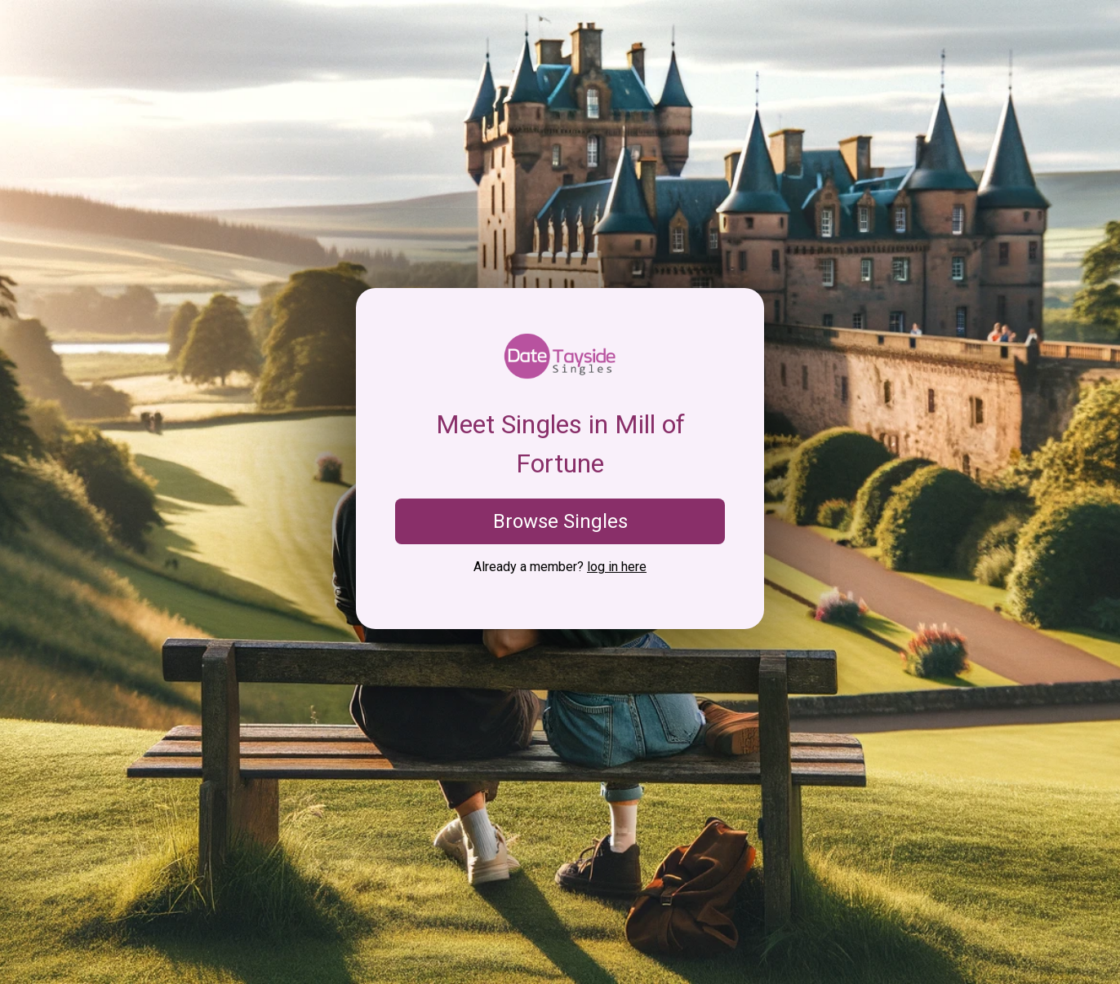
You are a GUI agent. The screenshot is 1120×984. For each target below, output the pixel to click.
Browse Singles (560, 521)
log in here (617, 566)
